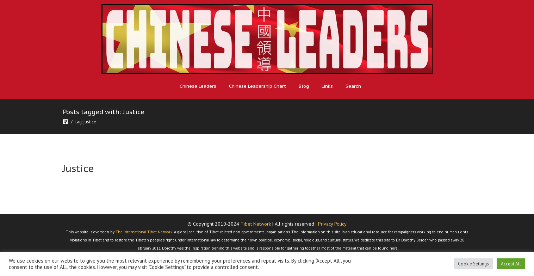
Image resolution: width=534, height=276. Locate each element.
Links (327, 86)
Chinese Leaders (198, 86)
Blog (304, 86)
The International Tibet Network (144, 231)
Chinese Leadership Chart (257, 86)
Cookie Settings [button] (473, 264)
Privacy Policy (332, 224)
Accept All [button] (511, 264)
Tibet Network (256, 224)
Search (353, 86)
